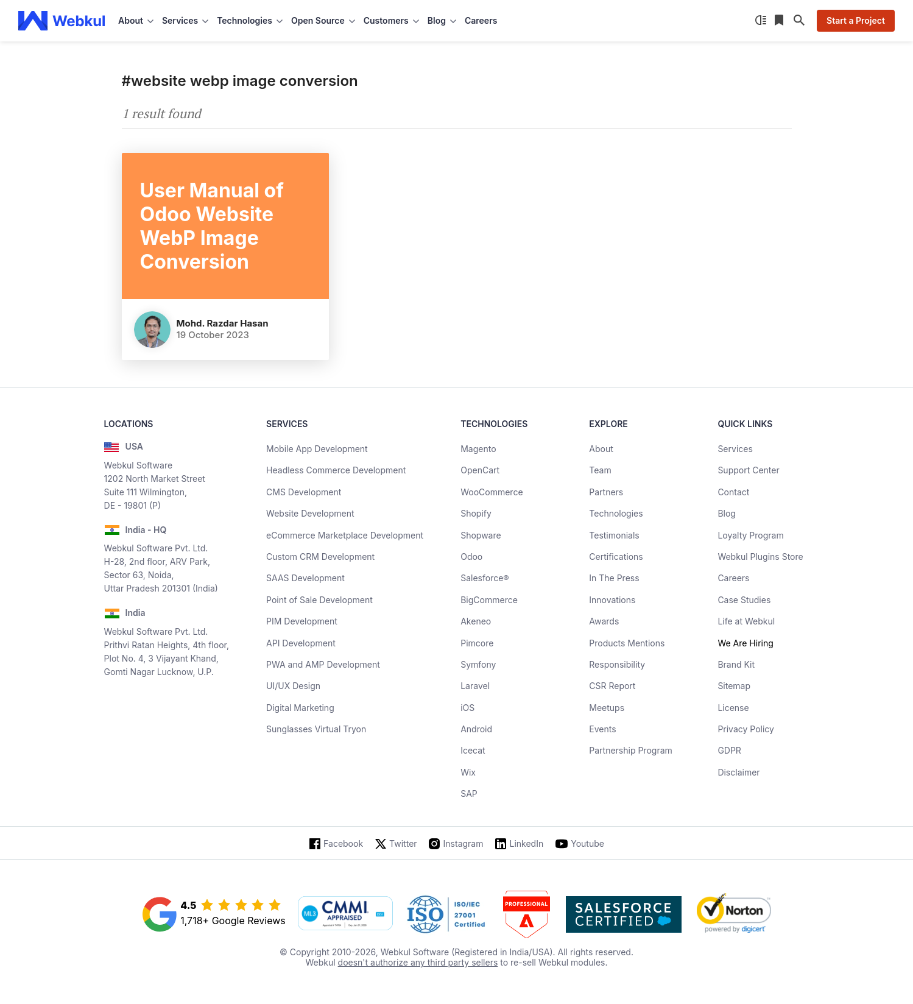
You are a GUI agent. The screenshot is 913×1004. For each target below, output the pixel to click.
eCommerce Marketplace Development (344, 535)
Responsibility (617, 664)
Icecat (472, 750)
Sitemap (733, 686)
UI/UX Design (293, 686)
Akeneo (475, 621)
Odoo (471, 556)
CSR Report (612, 686)
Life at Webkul (746, 621)
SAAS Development (305, 578)
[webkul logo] (61, 20)
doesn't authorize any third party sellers (418, 962)
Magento (478, 449)
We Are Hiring (745, 643)
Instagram (463, 843)
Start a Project (856, 20)
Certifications (616, 556)
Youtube (587, 843)
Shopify (476, 513)
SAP (469, 793)
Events (602, 729)
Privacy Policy (745, 729)
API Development (301, 643)
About (601, 449)
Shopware (480, 535)
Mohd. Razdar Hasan (223, 323)
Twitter (403, 843)
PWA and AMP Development (323, 664)
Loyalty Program (750, 535)
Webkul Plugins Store (760, 556)
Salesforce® (484, 578)
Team (600, 470)
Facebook (343, 843)
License (733, 707)
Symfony (478, 664)
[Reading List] (780, 20)
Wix (468, 772)
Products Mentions (626, 643)
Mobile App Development (317, 449)
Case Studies (743, 600)
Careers (481, 20)
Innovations (612, 600)
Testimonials (614, 535)
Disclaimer (738, 772)
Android (476, 729)
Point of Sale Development (319, 600)
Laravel (475, 686)
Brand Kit (736, 664)
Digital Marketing (300, 707)
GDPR (729, 750)
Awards (604, 621)
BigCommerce (489, 600)
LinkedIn (526, 843)
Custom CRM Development (320, 556)
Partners (606, 492)
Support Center (748, 470)
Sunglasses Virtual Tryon (316, 729)
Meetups (606, 707)
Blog (726, 513)
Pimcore (476, 643)
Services (734, 449)
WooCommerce (491, 492)
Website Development (310, 513)
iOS (467, 707)
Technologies (616, 513)
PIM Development (301, 621)
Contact (733, 492)
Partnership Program (630, 750)
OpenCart (479, 470)
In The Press (614, 578)
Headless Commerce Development (336, 470)
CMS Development (303, 492)
